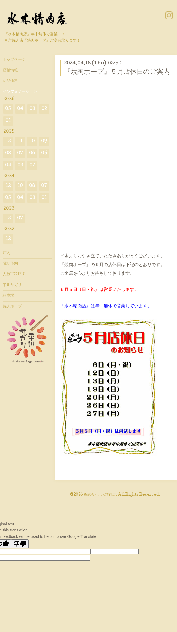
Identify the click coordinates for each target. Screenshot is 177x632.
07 (20, 153)
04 (20, 109)
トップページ (14, 60)
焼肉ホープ (12, 307)
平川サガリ (12, 285)
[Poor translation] (20, 543)
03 (32, 109)
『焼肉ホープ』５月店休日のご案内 (117, 72)
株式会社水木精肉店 (100, 495)
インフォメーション (20, 92)
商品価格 (10, 81)
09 (44, 141)
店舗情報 (10, 70)
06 (32, 153)
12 (8, 141)
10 (32, 141)
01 (8, 121)
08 (8, 153)
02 (44, 109)
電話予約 (10, 264)
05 (8, 109)
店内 (6, 253)
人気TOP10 (14, 274)
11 (20, 141)
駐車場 (8, 296)
